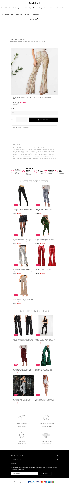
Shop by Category (16, 8)
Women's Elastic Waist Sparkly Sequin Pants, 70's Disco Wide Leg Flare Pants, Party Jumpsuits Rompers (23, 271)
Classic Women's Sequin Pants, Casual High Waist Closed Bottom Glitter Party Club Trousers (44, 211)
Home (11, 39)
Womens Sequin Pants (58, 8)
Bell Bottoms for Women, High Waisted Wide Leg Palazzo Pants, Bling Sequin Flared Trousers (44, 370)
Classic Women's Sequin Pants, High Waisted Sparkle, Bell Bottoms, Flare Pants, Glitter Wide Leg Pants (23, 301)
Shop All (4, 8)
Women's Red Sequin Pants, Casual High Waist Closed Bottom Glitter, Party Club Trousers (23, 370)
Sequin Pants (43, 8)
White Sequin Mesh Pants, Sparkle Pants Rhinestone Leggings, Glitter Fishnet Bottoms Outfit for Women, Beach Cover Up (45, 401)
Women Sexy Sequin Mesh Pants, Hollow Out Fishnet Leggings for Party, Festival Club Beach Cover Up (23, 241)
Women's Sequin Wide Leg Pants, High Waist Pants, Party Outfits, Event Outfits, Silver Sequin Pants (22, 400)
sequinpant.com (23, 482)
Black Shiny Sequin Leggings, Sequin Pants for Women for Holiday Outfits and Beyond (23, 211)
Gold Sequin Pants (20, 39)
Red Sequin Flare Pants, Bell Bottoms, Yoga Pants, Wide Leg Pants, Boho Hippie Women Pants (44, 271)
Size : (12, 108)
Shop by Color (31, 8)
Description (35, 144)
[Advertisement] (34, 22)
